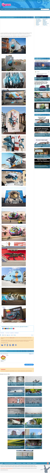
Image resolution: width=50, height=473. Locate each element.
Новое (24, 9)
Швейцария (17, 332)
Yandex (25, 0)
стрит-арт (7, 332)
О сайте (1, 463)
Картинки (2, 332)
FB (17, 0)
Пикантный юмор (38, 20)
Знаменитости (38, 21)
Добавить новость (19, 9)
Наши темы (44, 24)
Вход (1, 0)
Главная (2, 9)
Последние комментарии (30, 9)
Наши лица (38, 24)
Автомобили (45, 22)
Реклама (24, 463)
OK (18, 0)
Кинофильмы (45, 21)
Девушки (44, 20)
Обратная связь (19, 463)
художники (12, 332)
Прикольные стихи (46, 23)
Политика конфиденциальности (9, 463)
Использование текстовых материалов (6, 468)
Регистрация (8, 0)
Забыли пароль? (4, 0)
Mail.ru (22, 0)
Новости (37, 23)
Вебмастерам (29, 463)
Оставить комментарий (29, 364)
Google (20, 0)
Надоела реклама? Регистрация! (9, 9)
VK (16, 0)
